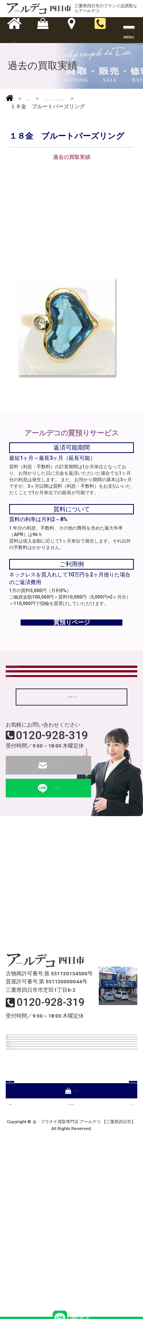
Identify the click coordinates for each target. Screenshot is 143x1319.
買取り (17, 1123)
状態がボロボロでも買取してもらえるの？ (56, 708)
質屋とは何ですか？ (31, 747)
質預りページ (71, 650)
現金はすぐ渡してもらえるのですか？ (51, 727)
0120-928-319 (52, 814)
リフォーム (22, 1154)
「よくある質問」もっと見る (71, 776)
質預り (17, 1138)
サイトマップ (119, 1264)
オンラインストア (71, 1246)
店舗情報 (37, 1229)
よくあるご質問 (28, 1202)
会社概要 (19, 1264)
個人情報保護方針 (66, 1264)
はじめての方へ (28, 1170)
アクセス (105, 1229)
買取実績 (20, 1186)
